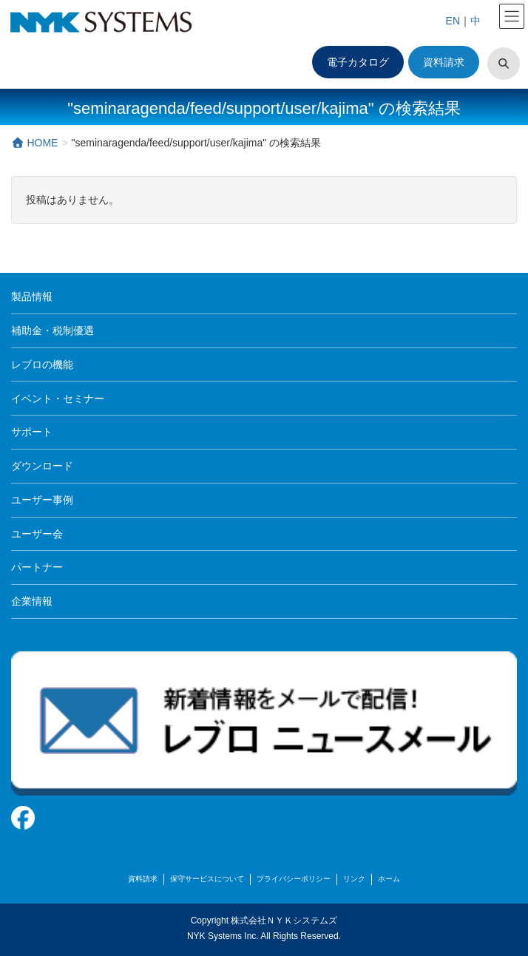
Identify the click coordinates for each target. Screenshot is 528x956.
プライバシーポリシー (294, 879)
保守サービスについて (207, 879)
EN (453, 21)
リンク (354, 879)
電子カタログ (358, 62)
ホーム (389, 879)
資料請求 (443, 62)
